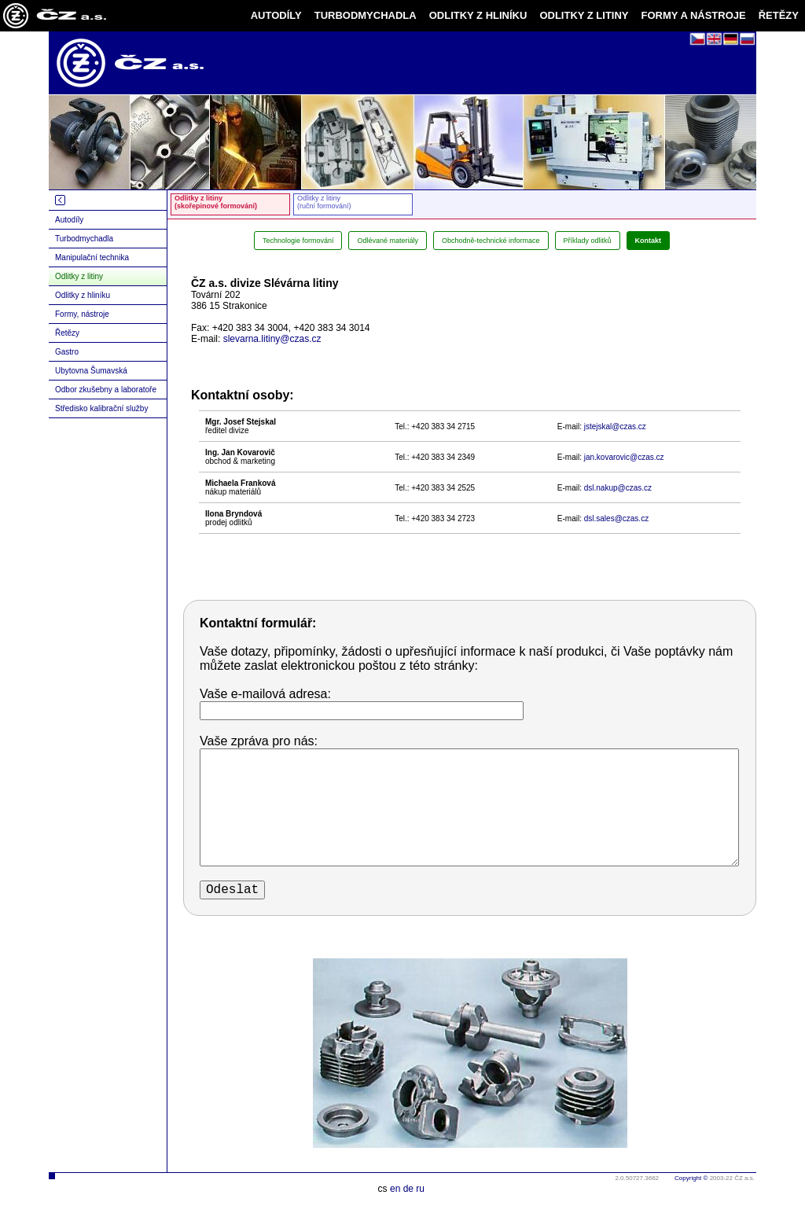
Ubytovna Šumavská (91, 370)
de (408, 1188)
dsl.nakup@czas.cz (618, 487)
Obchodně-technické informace (491, 241)
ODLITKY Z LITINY (583, 15)
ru (420, 1188)
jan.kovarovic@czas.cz (624, 457)
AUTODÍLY (276, 15)
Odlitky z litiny (79, 276)
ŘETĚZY (779, 15)
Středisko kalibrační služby (101, 408)
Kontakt (648, 241)
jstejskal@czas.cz (615, 426)
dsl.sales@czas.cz (616, 518)
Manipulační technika (92, 257)
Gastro (67, 351)
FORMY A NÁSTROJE (693, 15)
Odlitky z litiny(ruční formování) (324, 202)
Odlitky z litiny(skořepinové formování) (216, 202)
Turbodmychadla (84, 238)
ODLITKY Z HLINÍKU (478, 15)
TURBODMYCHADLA (365, 15)
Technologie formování (298, 241)
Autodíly (69, 219)
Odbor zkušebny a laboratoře (105, 389)
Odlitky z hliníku (82, 295)
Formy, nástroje (82, 314)
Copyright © (691, 1178)
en (395, 1188)
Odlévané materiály (387, 241)
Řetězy (67, 333)
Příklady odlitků (588, 241)
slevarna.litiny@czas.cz (272, 338)
